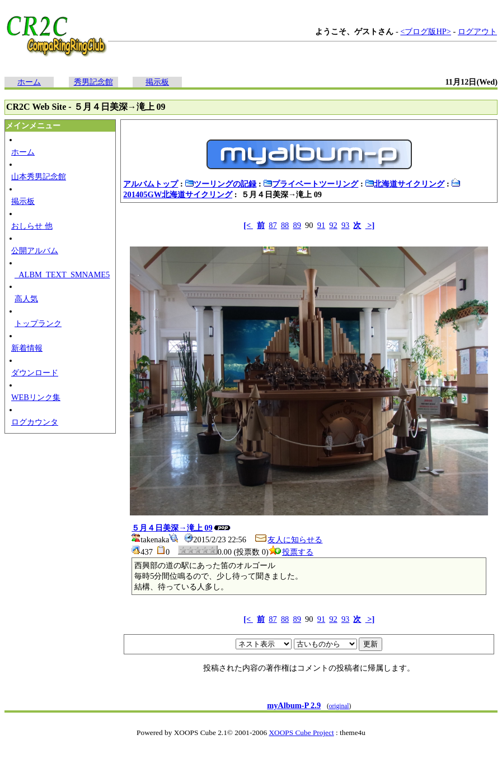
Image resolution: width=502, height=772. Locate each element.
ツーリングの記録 (220, 183)
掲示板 (157, 81)
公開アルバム (34, 250)
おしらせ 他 (32, 225)
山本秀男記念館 (38, 176)
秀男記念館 (93, 81)
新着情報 (27, 347)
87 (272, 225)
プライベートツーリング (310, 183)
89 (297, 225)
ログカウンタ (34, 421)
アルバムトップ (150, 183)
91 (321, 225)
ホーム (29, 81)
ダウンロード (34, 372)
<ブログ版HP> (425, 31)
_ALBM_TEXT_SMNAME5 (62, 274)
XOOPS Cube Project (301, 732)
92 (333, 225)
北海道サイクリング (404, 183)
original (339, 706)
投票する (291, 551)
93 (345, 225)
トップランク (38, 323)
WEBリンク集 (35, 397)
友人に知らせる (288, 539)
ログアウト (477, 31)
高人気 (26, 298)
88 (285, 225)
